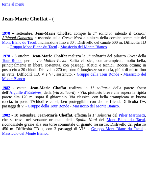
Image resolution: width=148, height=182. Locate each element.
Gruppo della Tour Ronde (98, 74)
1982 (6, 88)
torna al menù (13, 4)
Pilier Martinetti (132, 115)
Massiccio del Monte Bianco (84, 47)
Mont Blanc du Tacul (19, 42)
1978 (6, 33)
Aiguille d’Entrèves (25, 92)
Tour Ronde (12, 60)
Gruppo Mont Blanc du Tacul (33, 47)
